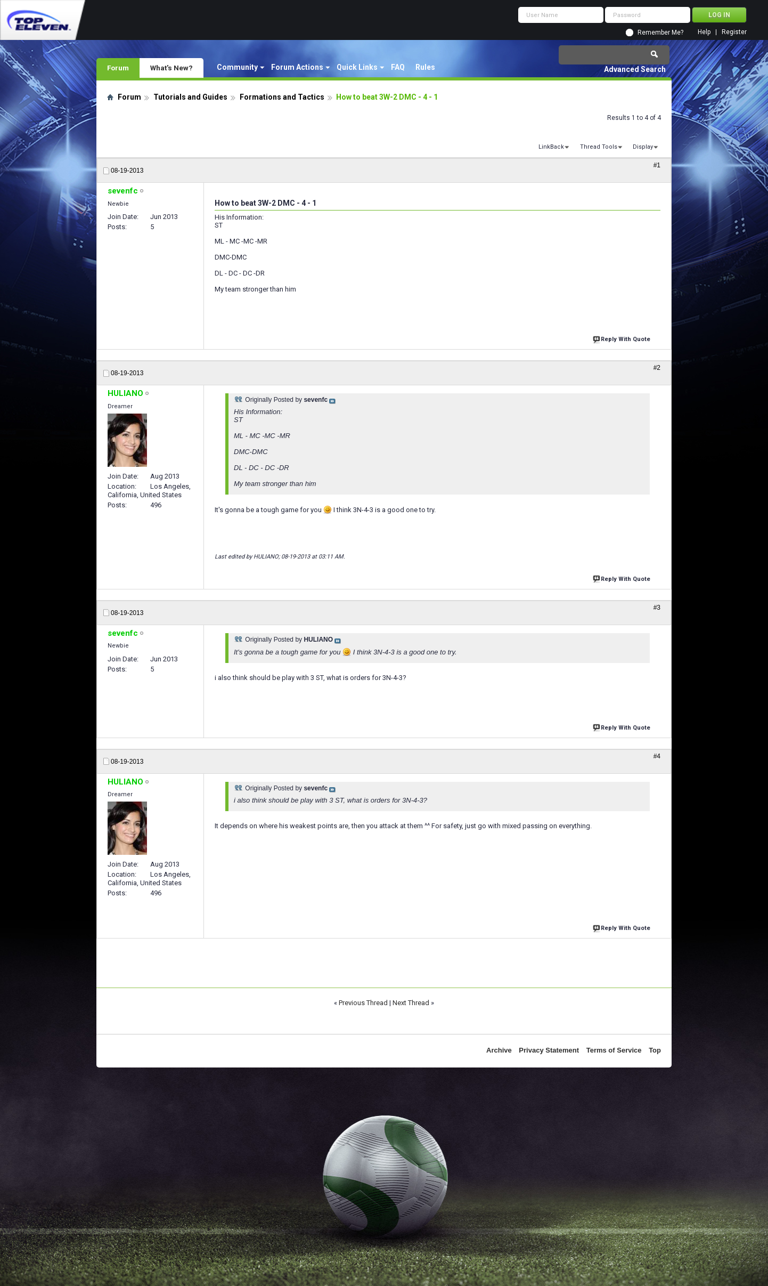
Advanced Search (635, 69)
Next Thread (411, 1003)
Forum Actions (297, 67)
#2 (656, 367)
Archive (499, 1050)
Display (643, 146)
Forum (118, 67)
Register (734, 32)
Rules (425, 67)
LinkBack (551, 146)
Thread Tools (598, 146)
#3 (656, 607)
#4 (656, 756)
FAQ (398, 67)
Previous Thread (363, 1003)
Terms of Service (614, 1050)
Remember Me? (660, 32)
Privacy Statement (549, 1050)
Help (704, 32)
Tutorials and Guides (190, 97)
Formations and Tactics (282, 97)
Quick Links (357, 67)
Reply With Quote (622, 338)
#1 (656, 165)
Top (655, 1050)
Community (237, 67)
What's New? (171, 67)
